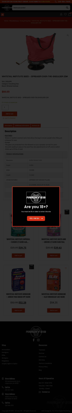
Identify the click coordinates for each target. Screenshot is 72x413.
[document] (36, 206)
